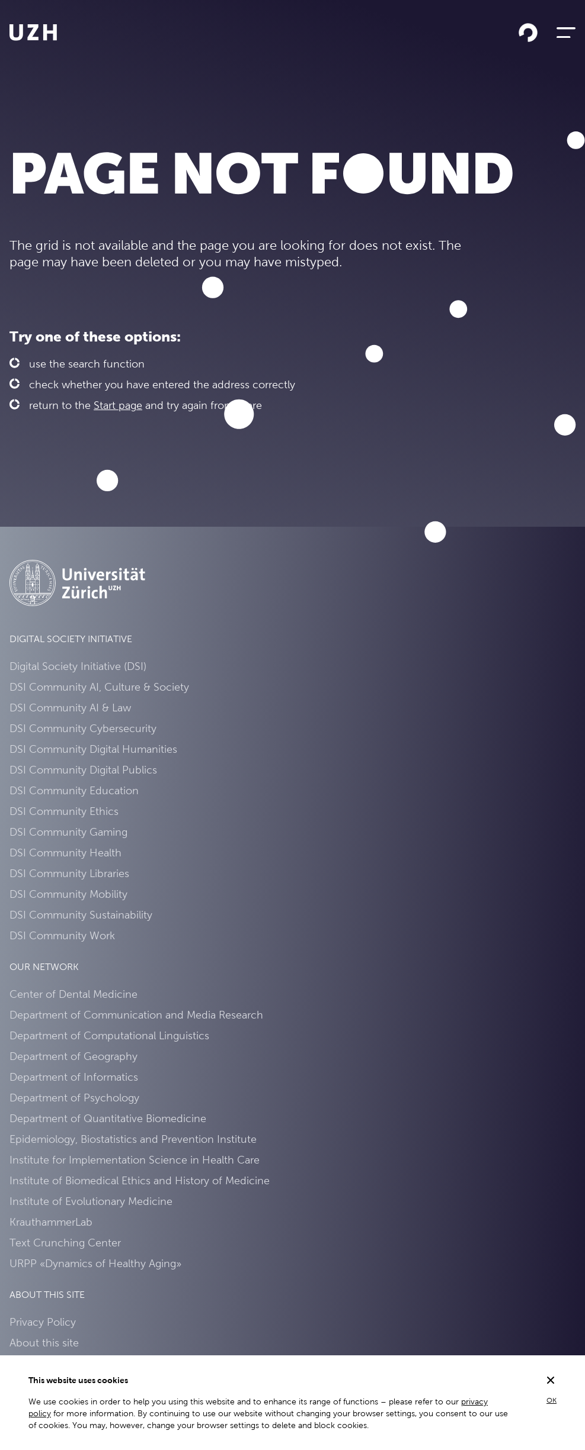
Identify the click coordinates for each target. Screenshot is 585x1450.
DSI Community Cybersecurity (82, 728)
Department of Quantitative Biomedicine (107, 1118)
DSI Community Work (62, 935)
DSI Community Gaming (68, 832)
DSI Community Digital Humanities (93, 749)
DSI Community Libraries (69, 873)
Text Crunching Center (65, 1242)
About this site (44, 1342)
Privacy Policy (42, 1322)
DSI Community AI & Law (70, 707)
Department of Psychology (74, 1097)
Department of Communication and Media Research (136, 1014)
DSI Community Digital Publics (83, 769)
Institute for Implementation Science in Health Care (134, 1159)
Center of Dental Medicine (73, 994)
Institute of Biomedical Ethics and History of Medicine (139, 1180)
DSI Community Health (65, 852)
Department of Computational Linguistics (109, 1035)
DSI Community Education (74, 790)
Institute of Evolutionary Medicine (90, 1201)
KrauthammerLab (50, 1222)
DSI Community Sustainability (80, 914)
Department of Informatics (73, 1077)
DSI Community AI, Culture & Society (99, 687)
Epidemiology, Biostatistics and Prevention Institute (133, 1139)
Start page (118, 405)
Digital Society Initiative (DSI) (77, 666)
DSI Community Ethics (64, 811)
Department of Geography (73, 1056)
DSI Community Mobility (68, 894)
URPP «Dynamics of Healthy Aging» (95, 1263)
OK (551, 1400)
